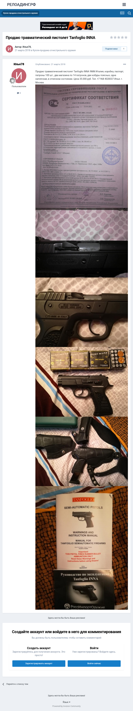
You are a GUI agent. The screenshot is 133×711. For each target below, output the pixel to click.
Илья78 (27, 47)
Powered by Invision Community (67, 706)
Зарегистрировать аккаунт (38, 663)
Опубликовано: (50, 64)
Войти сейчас (94, 663)
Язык (66, 702)
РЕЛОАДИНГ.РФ (21, 4)
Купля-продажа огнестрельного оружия (54, 50)
